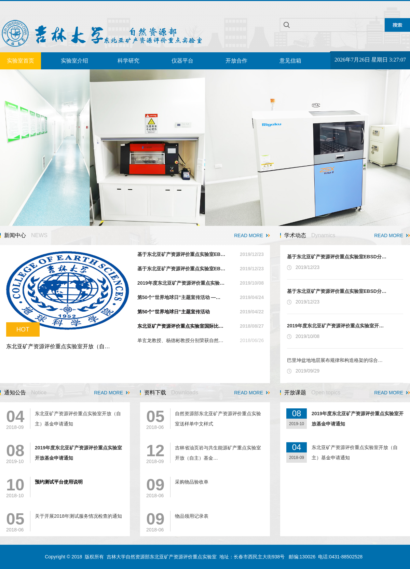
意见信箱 (290, 61)
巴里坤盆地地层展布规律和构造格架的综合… (335, 360)
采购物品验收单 (191, 482)
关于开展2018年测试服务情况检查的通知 (78, 516)
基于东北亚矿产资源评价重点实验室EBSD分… (336, 256)
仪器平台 (182, 61)
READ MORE (248, 235)
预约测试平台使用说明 (59, 482)
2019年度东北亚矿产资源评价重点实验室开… (335, 325)
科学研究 (128, 61)
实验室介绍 (74, 61)
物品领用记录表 (191, 516)
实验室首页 (20, 61)
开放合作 (236, 61)
